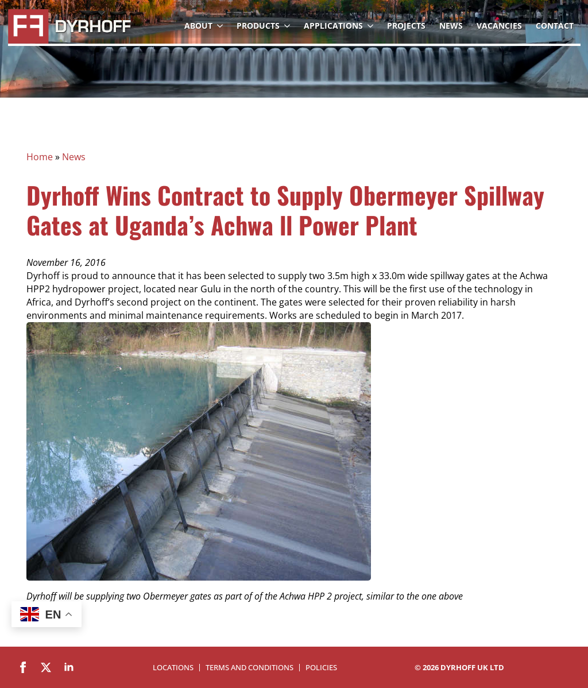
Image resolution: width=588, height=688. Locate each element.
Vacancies (499, 25)
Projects (406, 25)
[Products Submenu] (288, 26)
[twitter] (45, 667)
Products (258, 25)
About (198, 25)
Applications (333, 25)
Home (39, 156)
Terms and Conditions (249, 667)
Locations (173, 667)
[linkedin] (68, 667)
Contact (555, 25)
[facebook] (22, 667)
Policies (321, 667)
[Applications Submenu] (371, 26)
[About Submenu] (221, 26)
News (451, 25)
